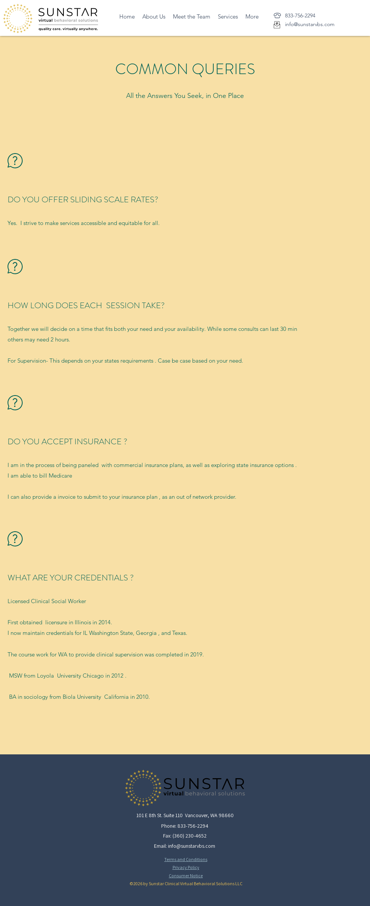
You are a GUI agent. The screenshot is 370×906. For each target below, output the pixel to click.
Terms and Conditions (185, 859)
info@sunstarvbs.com (191, 845)
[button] (228, 16)
